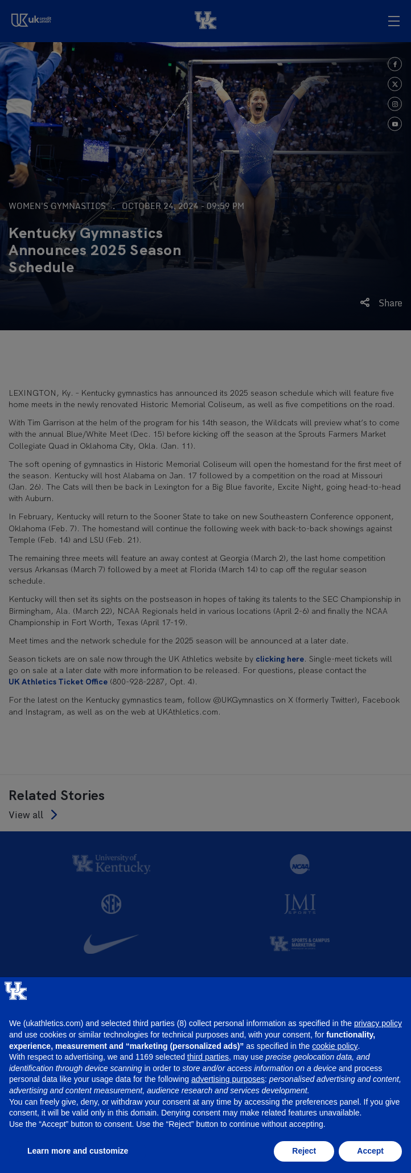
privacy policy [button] (378, 1023)
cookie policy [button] (334, 1046)
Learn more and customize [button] (77, 1150)
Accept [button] (370, 1150)
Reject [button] (304, 1150)
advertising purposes (228, 1079)
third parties (208, 1056)
